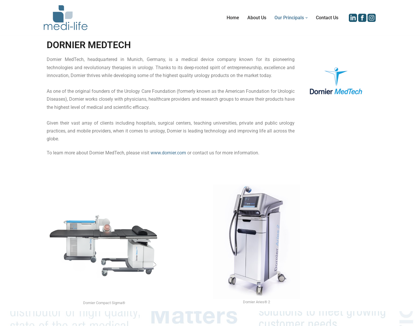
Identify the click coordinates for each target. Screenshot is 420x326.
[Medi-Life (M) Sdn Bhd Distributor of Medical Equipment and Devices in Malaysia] (66, 17)
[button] (306, 18)
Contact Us (327, 17)
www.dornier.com (168, 153)
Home (233, 17)
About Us (256, 17)
